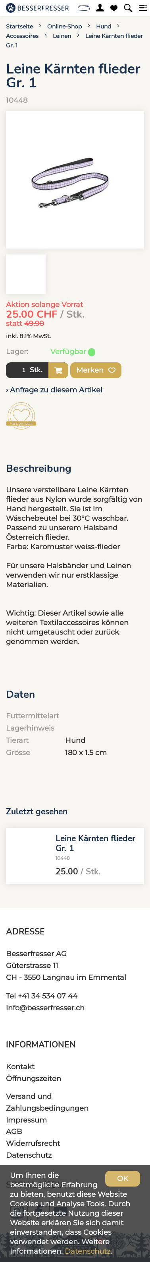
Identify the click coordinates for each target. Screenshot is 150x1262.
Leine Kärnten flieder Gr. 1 (95, 843)
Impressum (26, 1120)
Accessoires (22, 36)
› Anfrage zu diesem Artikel (54, 390)
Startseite (19, 26)
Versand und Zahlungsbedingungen (47, 1102)
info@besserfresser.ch (45, 1008)
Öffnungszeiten (33, 1078)
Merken (95, 370)
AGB (14, 1131)
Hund (103, 26)
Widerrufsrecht (33, 1143)
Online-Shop (64, 26)
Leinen (62, 36)
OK (122, 1178)
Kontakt (20, 1066)
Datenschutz (29, 1155)
